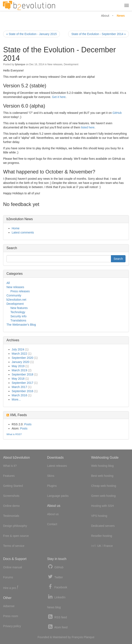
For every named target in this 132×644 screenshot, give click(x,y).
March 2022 (19, 353)
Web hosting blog (102, 465)
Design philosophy (15, 525)
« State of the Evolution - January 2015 (31, 34)
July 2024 (18, 349)
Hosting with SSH (102, 505)
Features (9, 475)
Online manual (12, 567)
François (77, 637)
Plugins (52, 485)
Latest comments (23, 232)
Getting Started (13, 485)
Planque (89, 637)
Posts (27, 424)
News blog (54, 607)
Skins (50, 475)
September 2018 (22, 374)
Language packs (58, 495)
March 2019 (19, 370)
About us (53, 514)
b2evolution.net (16, 299)
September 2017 (22, 382)
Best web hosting (102, 475)
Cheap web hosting (103, 485)
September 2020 (22, 357)
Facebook (57, 587)
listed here (88, 127)
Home (15, 228)
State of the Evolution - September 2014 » (98, 34)
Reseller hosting (101, 535)
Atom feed (57, 627)
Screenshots (11, 495)
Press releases (20, 291)
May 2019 (18, 366)
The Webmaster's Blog (21, 324)
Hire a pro (10, 587)
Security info (18, 316)
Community (13, 295)
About (105, 16)
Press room (10, 616)
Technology (17, 312)
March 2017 (19, 387)
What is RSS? (14, 434)
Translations (18, 320)
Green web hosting (103, 495)
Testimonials (11, 515)
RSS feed (57, 617)
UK (99, 545)
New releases (54, 64)
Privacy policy (12, 626)
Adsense (8, 606)
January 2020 (20, 362)
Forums (8, 577)
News (121, 16)
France (108, 545)
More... (16, 399)
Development (71, 64)
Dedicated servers (103, 525)
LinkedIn (56, 597)
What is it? (10, 465)
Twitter (55, 577)
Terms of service (13, 545)
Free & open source (16, 535)
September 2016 (22, 391)
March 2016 (19, 395)
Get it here (58, 97)
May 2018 (18, 378)
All (8, 283)
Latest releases (57, 465)
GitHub (117, 112)
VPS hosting (99, 515)
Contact (52, 524)
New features (19, 308)
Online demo (11, 505)
